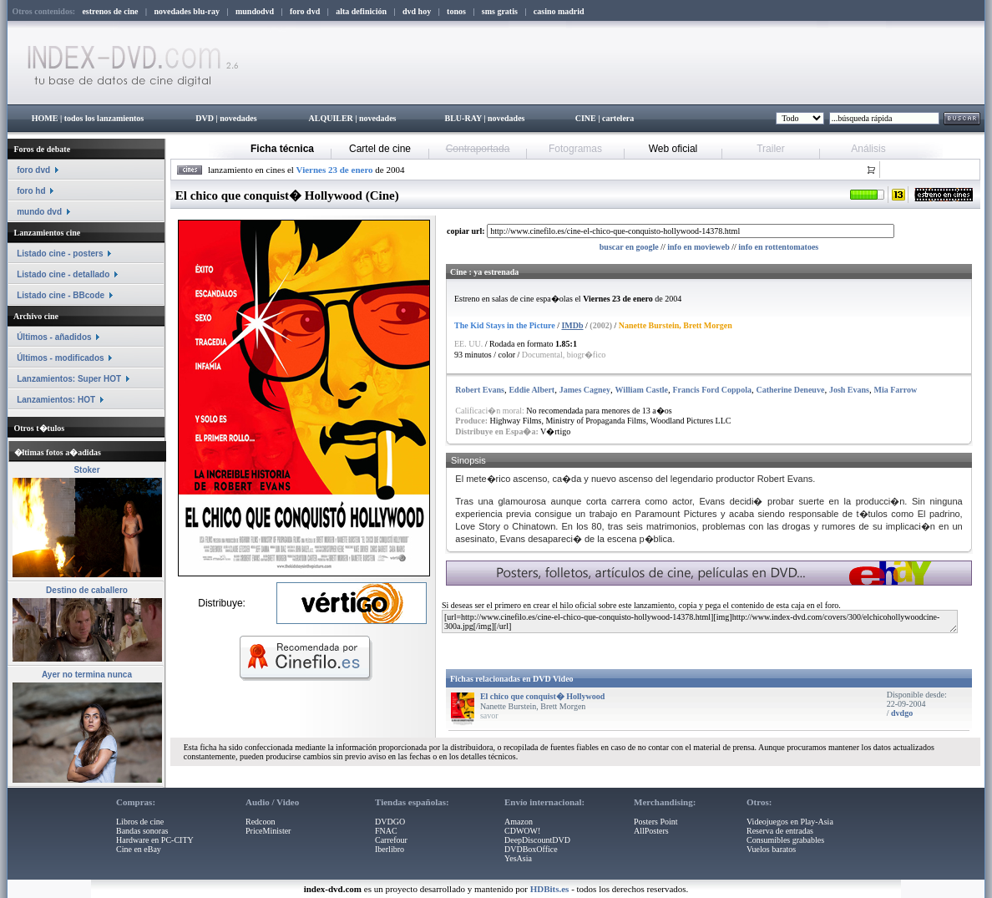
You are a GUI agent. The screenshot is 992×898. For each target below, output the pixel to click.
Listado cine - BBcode (60, 295)
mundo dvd (39, 211)
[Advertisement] (643, 648)
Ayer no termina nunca (87, 674)
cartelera (618, 118)
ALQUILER (330, 118)
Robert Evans (479, 389)
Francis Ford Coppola (711, 389)
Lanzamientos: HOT (56, 399)
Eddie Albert (531, 389)
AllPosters (651, 830)
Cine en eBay (138, 849)
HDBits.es (549, 889)
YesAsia (518, 858)
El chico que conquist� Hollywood (542, 696)
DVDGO (390, 821)
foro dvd (33, 170)
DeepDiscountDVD (537, 840)
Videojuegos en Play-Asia (790, 821)
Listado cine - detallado (63, 274)
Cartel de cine (380, 149)
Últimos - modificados (60, 358)
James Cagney (584, 389)
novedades (238, 118)
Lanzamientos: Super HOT (69, 378)
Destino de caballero (87, 590)
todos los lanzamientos (104, 118)
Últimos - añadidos (54, 337)
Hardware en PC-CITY (155, 840)
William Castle (641, 389)
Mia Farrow (895, 389)
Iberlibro (389, 849)
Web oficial (673, 149)
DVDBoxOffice (531, 849)
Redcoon (260, 821)
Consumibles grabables (785, 840)
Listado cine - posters (60, 253)
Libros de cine (140, 821)
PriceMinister (268, 830)
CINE (585, 118)
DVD (204, 118)
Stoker (86, 469)
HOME (45, 118)
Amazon (518, 821)
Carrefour (391, 840)
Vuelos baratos (771, 849)
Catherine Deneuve (790, 389)
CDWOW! (522, 830)
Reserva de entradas (780, 830)
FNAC (386, 830)
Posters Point (656, 821)
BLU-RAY (463, 118)
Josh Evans (849, 389)
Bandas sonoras (142, 830)
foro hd (31, 190)
